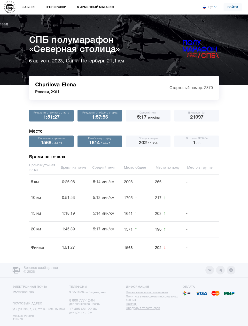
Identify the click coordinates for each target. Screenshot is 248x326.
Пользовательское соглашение (147, 292)
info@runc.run (23, 292)
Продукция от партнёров (143, 308)
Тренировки (55, 7)
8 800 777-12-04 (82, 300)
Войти (232, 7)
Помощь (131, 304)
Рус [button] (207, 7)
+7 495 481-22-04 (83, 309)
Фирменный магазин (95, 7)
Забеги (29, 7)
